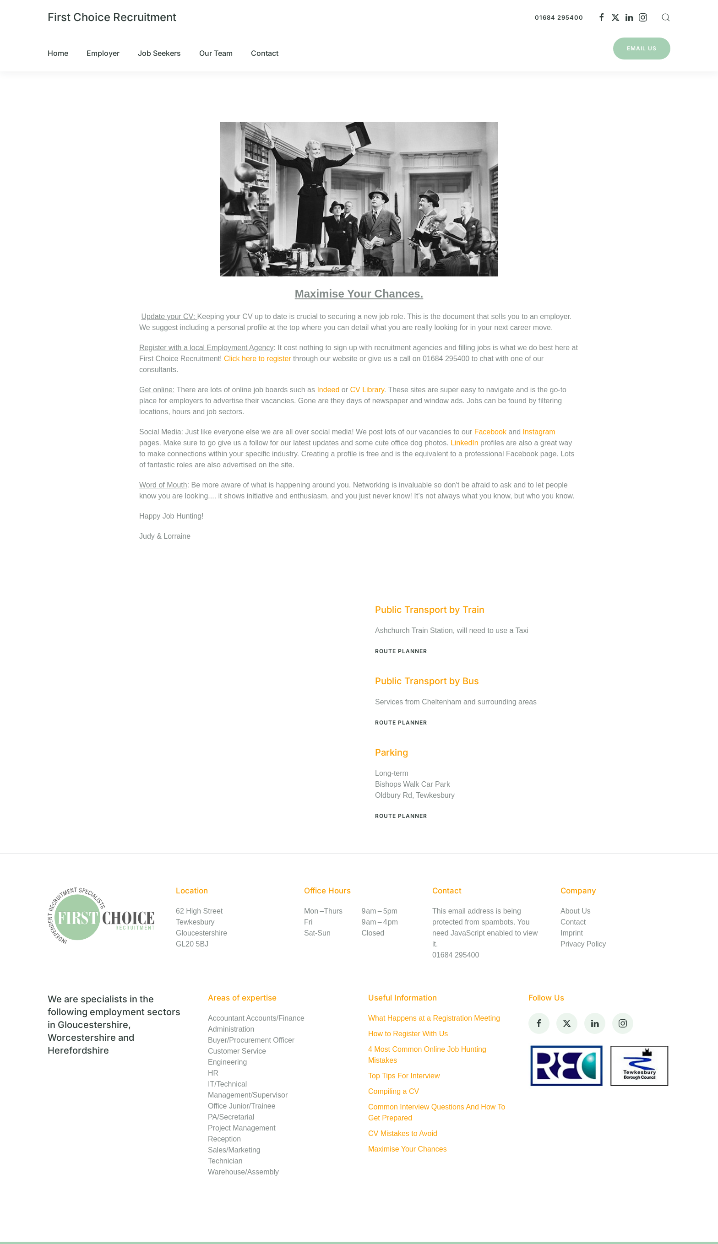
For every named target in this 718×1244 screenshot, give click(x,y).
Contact (573, 922)
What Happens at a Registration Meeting (434, 1018)
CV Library (367, 390)
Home (58, 53)
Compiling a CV (393, 1091)
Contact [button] (264, 53)
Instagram (538, 432)
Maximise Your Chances (407, 1149)
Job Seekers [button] (159, 53)
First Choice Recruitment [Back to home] (112, 17)
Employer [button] (103, 53)
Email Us (642, 48)
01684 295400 (559, 17)
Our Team (216, 53)
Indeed (328, 390)
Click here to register (258, 358)
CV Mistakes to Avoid (402, 1133)
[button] (665, 17)
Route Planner (401, 651)
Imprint (571, 933)
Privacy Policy (583, 944)
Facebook (491, 432)
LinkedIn (465, 443)
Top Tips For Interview (404, 1076)
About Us (575, 911)
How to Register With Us (408, 1034)
